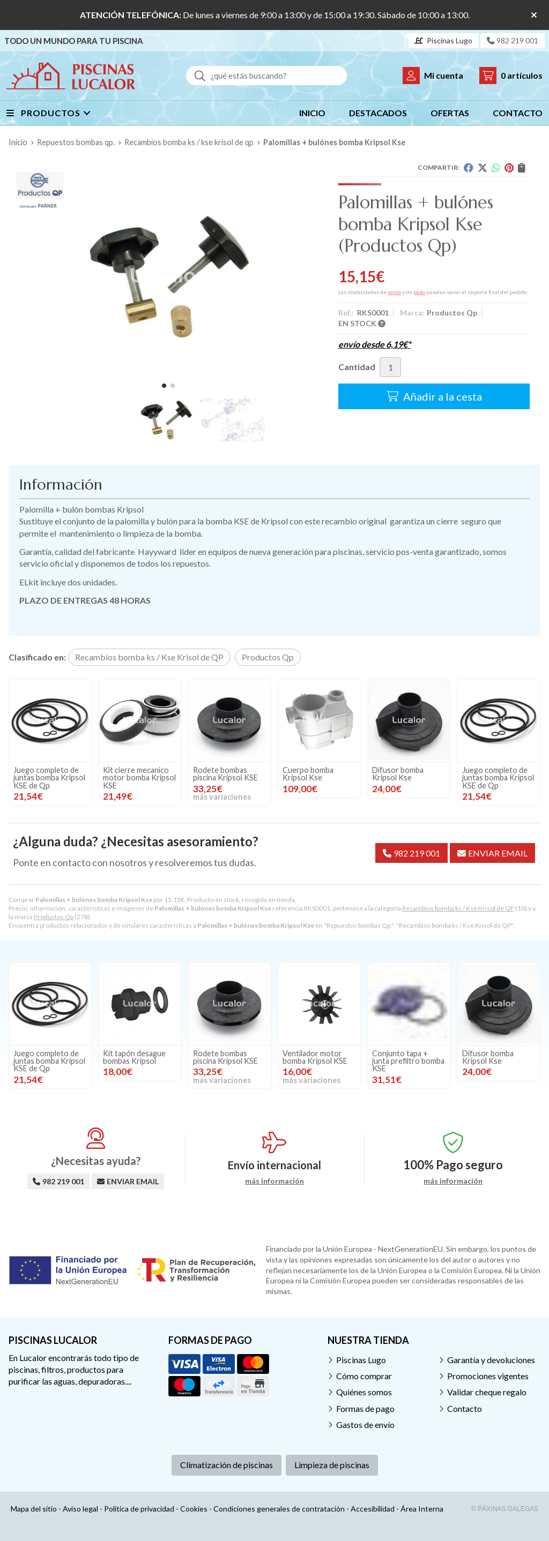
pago (419, 292)
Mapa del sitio (34, 1508)
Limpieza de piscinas (331, 1465)
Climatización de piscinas (226, 1465)
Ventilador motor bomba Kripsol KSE (315, 1057)
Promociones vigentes (488, 1376)
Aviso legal (80, 1508)
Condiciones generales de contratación (279, 1508)
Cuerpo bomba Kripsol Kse (38, 773)
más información (274, 1181)
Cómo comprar (364, 1376)
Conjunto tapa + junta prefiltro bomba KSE (408, 1061)
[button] (164, 386)
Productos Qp (53, 917)
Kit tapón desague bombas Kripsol (134, 1057)
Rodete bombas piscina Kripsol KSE (404, 773)
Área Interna (421, 1508)
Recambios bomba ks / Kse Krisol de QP (458, 908)
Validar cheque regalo (486, 1392)
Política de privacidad (139, 1508)
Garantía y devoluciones (491, 1360)
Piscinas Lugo (361, 1360)
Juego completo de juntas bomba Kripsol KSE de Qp (229, 777)
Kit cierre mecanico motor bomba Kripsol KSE (319, 777)
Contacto (464, 1408)
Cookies (193, 1508)
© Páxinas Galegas (504, 1509)
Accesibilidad (373, 1508)
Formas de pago (365, 1408)
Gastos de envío (365, 1424)
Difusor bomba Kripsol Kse (128, 773)
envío (394, 292)
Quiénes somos (364, 1392)
